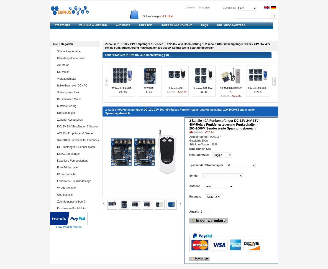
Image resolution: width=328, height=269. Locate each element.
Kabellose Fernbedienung (77, 160)
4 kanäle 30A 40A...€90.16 (204, 79)
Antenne (194, 186)
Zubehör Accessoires (77, 119)
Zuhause (190, 7)
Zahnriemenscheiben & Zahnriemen (74, 205)
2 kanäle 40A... (177, 80)
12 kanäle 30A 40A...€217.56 (122, 79)
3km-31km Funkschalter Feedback (78, 140)
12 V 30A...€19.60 (149, 79)
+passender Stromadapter (206, 165)
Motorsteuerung (77, 106)
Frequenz (195, 196)
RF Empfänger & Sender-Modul (77, 147)
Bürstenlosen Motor (77, 99)
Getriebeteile (77, 194)
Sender (194, 175)
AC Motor (77, 65)
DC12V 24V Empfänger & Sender (77, 126)
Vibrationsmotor (77, 78)
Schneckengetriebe (77, 51)
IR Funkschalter (77, 174)
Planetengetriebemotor (77, 58)
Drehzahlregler (77, 112)
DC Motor (77, 72)
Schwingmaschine (77, 92)
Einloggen (204, 7)
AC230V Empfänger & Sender (77, 133)
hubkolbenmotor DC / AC (77, 85)
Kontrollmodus (199, 154)
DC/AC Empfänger (77, 153)
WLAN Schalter (77, 188)
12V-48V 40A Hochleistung (184, 44)
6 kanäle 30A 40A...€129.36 (258, 79)
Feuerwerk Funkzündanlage (77, 181)
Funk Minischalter (77, 167)
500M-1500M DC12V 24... (231, 81)
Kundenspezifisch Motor (77, 208)
